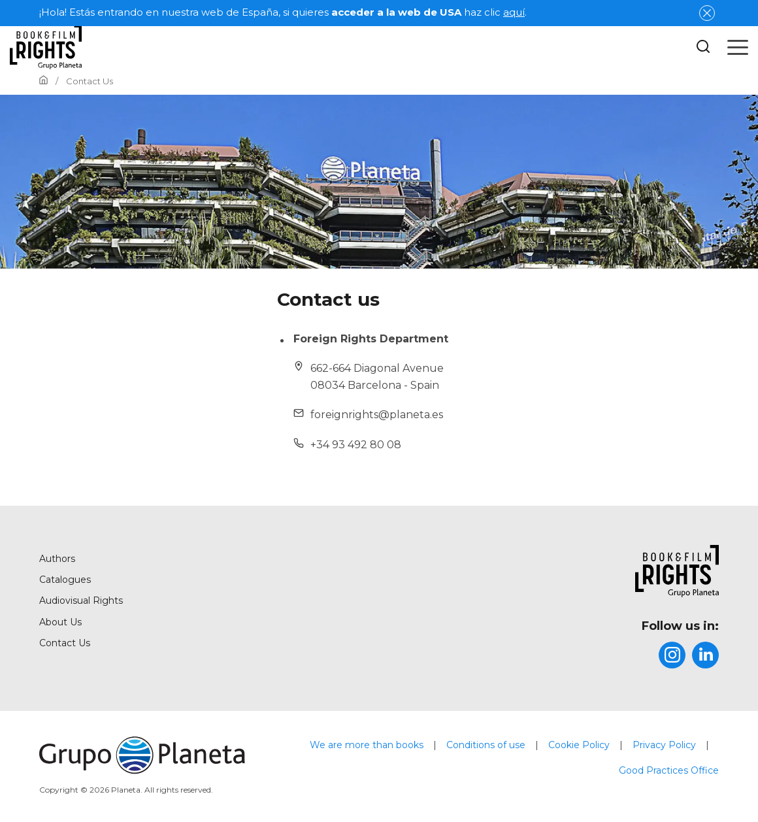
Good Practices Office (669, 770)
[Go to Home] (43, 81)
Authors (57, 559)
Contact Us (64, 643)
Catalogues (65, 579)
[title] (608, 571)
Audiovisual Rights (81, 600)
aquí (514, 12)
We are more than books (366, 745)
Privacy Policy (664, 745)
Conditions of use (485, 745)
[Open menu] (737, 47)
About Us (60, 622)
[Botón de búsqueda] (703, 47)
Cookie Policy (579, 745)
